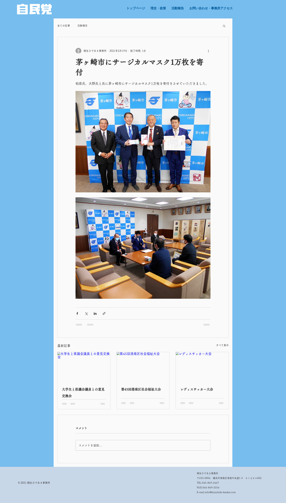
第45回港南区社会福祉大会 (141, 389)
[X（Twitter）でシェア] (86, 313)
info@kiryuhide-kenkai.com (220, 492)
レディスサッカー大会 (196, 389)
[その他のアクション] (208, 51)
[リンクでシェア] (104, 313)
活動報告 (82, 25)
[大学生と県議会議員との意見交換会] (83, 367)
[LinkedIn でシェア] (95, 313)
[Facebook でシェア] (77, 313)
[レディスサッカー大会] (202, 367)
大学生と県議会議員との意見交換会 (83, 393)
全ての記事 (63, 25)
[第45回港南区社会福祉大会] (143, 367)
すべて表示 (222, 345)
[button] (224, 25)
